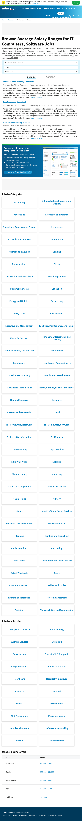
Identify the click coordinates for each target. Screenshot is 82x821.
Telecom (19, 740)
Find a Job (72, 9)
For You (25, 9)
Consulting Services (57, 276)
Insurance (57, 399)
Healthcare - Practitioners (57, 375)
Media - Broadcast (57, 486)
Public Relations (19, 548)
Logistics (56, 461)
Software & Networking (56, 728)
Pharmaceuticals (56, 523)
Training (19, 610)
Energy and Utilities (19, 301)
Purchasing (56, 548)
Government (57, 350)
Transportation (56, 740)
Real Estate (19, 560)
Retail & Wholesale (19, 728)
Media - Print (19, 498)
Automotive (57, 239)
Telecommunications (56, 597)
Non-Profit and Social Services (57, 511)
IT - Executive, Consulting (19, 437)
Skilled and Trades (57, 585)
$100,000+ (44, 797)
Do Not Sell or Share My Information (50, 815)
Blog (48, 15)
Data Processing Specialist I (14, 102)
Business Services (19, 641)
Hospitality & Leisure (56, 678)
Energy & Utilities (19, 666)
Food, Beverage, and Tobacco (19, 350)
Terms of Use (33, 815)
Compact (50, 76)
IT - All (57, 412)
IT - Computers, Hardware (19, 424)
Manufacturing (19, 474)
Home (3, 20)
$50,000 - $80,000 (47, 780)
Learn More (36, 3)
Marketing (57, 474)
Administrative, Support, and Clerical (56, 202)
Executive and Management (19, 325)
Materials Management (19, 486)
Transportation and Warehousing (56, 610)
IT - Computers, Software (56, 424)
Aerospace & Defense (19, 629)
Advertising (19, 214)
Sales (56, 572)
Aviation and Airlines (19, 251)
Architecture (57, 226)
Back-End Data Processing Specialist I (18, 81)
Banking (57, 251)
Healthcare (19, 678)
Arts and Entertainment (19, 239)
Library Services (19, 461)
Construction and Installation (19, 276)
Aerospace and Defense (56, 214)
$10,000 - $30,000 (47, 763)
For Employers (36, 9)
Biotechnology (19, 264)
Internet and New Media (19, 412)
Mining (19, 511)
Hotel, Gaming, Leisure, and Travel (56, 387)
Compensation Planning (60, 17)
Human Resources (19, 399)
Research (11, 20)
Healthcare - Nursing (19, 375)
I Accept (76, 3)
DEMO (61, 13)
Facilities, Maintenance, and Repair (56, 325)
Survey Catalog (50, 9)
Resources (62, 9)
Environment (56, 313)
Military (57, 498)
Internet (57, 691)
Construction (19, 654)
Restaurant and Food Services (57, 560)
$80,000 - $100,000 (47, 788)
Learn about (18, 172)
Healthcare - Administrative (57, 362)
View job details (37, 97)
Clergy (57, 264)
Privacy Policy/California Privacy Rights (15, 815)
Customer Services (19, 288)
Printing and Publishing (57, 535)
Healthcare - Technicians (19, 387)
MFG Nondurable (19, 715)
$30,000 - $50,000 (47, 772)
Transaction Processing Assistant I (17, 122)
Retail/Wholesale (19, 572)
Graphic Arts (19, 362)
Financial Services (19, 338)
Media (19, 703)
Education (57, 288)
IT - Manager (57, 437)
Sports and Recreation (19, 597)
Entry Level (19, 313)
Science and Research (19, 585)
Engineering (57, 301)
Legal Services (57, 449)
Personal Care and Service (19, 523)
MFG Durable (56, 703)
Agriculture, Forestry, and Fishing (19, 226)
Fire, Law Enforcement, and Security (57, 338)
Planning (19, 535)
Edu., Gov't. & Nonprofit (57, 654)
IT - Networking (19, 449)
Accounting (19, 202)
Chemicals (57, 641)
